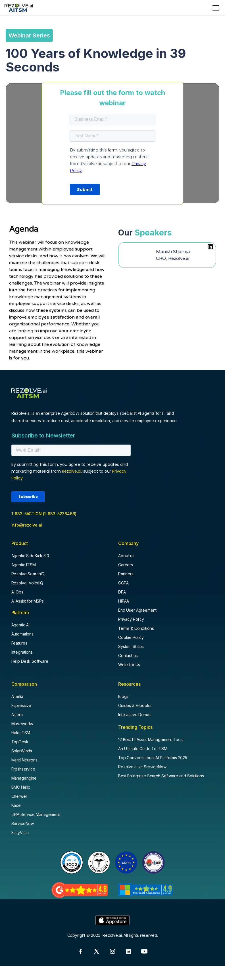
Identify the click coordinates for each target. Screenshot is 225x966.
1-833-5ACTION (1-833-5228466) (43, 513)
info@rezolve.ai (26, 525)
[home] (19, 8)
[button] (214, 8)
